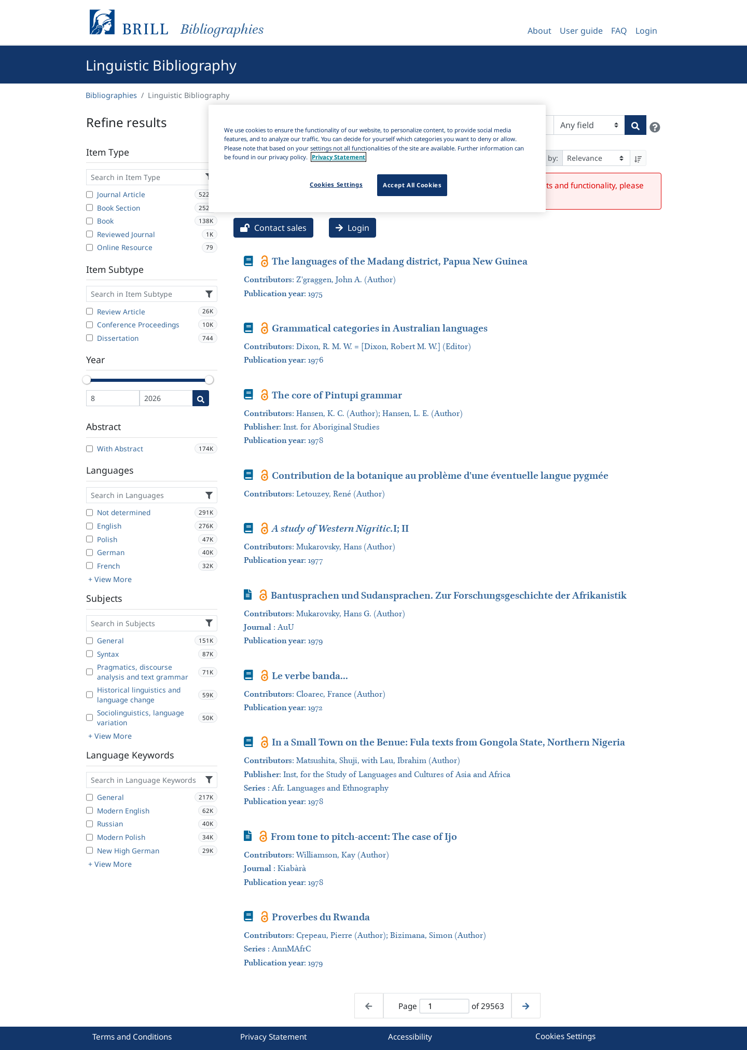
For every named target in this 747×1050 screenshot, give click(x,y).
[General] (89, 640)
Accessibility (410, 1036)
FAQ (619, 30)
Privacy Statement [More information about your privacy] (338, 157)
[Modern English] (89, 810)
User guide (581, 30)
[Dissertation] (89, 338)
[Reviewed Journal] (89, 234)
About (539, 30)
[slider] (86, 380)
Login (646, 30)
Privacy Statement (273, 1036)
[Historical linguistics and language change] (89, 694)
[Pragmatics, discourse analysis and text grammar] (89, 672)
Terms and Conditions (132, 1036)
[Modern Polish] (89, 837)
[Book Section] (89, 207)
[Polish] (89, 539)
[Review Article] (89, 311)
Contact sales (273, 227)
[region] (377, 158)
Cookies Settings (565, 1036)
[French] (89, 565)
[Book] (89, 221)
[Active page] (444, 1006)
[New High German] (89, 850)
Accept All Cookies (412, 185)
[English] (89, 526)
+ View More (110, 579)
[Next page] (525, 1006)
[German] (89, 552)
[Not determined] (89, 512)
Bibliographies (111, 95)
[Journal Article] (89, 194)
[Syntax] (89, 653)
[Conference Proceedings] (89, 325)
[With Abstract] (89, 449)
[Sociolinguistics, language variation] (89, 717)
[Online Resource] (89, 247)
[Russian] (89, 824)
